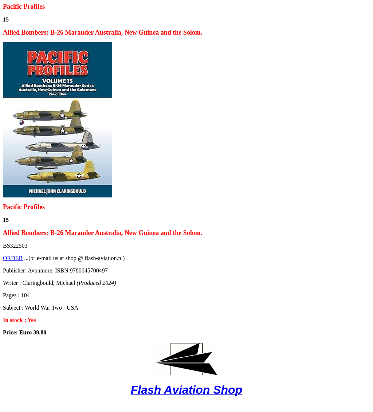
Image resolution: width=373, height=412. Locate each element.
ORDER (13, 258)
